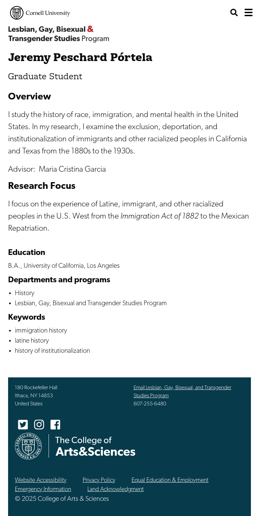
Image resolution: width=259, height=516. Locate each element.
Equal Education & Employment (170, 480)
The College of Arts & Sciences (95, 446)
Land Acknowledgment (115, 489)
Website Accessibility (40, 480)
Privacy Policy (99, 480)
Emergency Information (43, 489)
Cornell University (40, 13)
